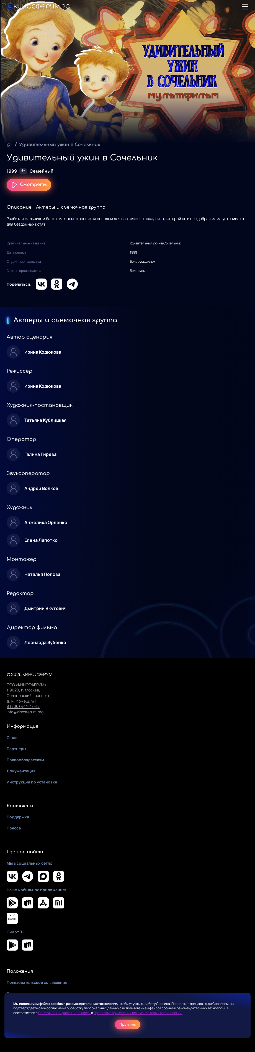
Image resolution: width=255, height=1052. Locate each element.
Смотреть (29, 185)
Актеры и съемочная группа (70, 207)
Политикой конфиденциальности (64, 1012)
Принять (127, 1025)
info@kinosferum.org (25, 711)
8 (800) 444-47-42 (23, 706)
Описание (19, 207)
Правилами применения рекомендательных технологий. (138, 1012)
